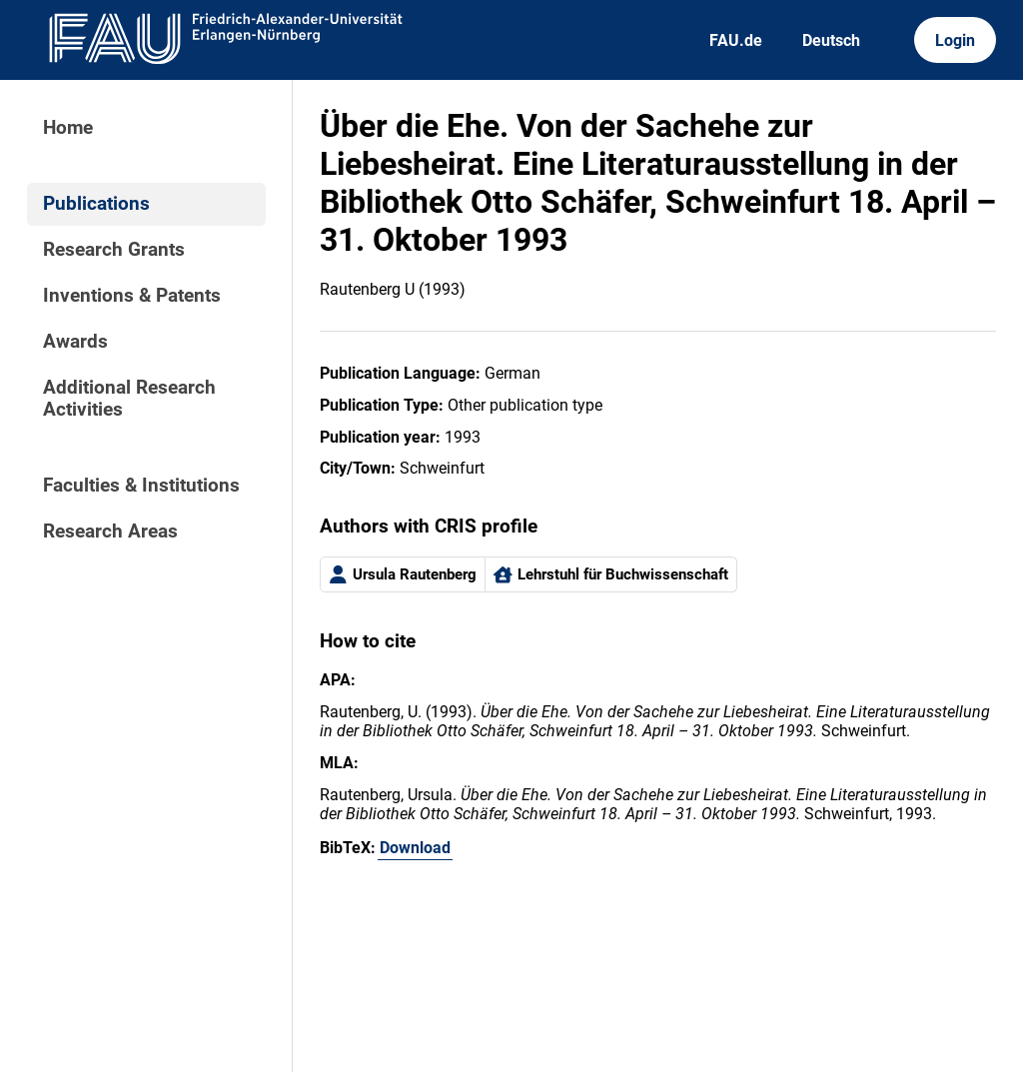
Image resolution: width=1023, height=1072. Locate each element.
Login (955, 40)
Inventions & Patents (132, 296)
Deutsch (831, 40)
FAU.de (735, 40)
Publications (96, 204)
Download (415, 847)
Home (68, 128)
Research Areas (110, 531)
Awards (75, 342)
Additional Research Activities (129, 399)
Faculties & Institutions (141, 486)
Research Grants (114, 250)
